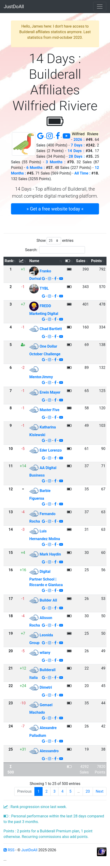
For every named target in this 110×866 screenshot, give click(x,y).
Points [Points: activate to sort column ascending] (96, 261)
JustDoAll (14, 6)
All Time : (82, 173)
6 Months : (35, 167)
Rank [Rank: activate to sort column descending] (9, 261)
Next (99, 791)
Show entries (55, 240)
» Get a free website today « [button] (54, 209)
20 (88, 791)
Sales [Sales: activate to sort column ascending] (80, 261)
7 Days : (78, 145)
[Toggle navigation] (99, 6)
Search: (55, 249)
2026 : (78, 139)
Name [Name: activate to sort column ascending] (34, 261)
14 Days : (76, 151)
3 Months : (56, 162)
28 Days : (77, 156)
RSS (9, 850)
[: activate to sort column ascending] (23, 261)
